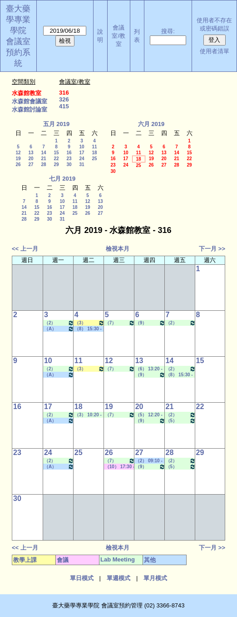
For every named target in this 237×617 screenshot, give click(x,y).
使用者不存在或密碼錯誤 (214, 24)
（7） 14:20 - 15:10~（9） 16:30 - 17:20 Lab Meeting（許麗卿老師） (120, 323)
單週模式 (118, 578)
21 (43, 158)
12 (17, 152)
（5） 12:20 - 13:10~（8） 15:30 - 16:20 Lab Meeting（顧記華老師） (149, 415)
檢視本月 (117, 248)
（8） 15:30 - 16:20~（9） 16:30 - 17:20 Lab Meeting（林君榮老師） (179, 375)
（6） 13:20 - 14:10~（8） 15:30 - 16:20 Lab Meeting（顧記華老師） (149, 369)
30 (68, 164)
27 (30, 164)
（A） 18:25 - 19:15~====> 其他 (59, 329)
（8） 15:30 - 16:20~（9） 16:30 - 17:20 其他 (88, 329)
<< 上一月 (25, 248)
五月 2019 (56, 124)
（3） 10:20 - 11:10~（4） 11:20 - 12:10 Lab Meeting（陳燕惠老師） (88, 415)
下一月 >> (212, 248)
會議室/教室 (118, 35)
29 (56, 164)
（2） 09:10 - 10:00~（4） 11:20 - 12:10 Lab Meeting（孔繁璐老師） (59, 323)
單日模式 (82, 578)
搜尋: (168, 31)
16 (68, 152)
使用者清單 (214, 51)
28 (43, 164)
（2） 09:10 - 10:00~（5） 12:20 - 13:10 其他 (149, 461)
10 (81, 146)
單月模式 (155, 578)
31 (81, 164)
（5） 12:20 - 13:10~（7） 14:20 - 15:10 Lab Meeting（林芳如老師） (181, 421)
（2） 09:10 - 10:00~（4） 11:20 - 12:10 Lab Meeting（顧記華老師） (181, 323)
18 (94, 152)
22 (56, 158)
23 (68, 158)
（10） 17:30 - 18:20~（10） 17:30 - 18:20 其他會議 (120, 467)
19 (17, 158)
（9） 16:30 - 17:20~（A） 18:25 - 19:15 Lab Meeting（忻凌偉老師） (150, 323)
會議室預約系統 (18, 52)
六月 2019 (151, 124)
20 (30, 158)
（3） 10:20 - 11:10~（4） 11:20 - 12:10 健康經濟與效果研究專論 (89, 323)
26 (17, 164)
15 (56, 152)
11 (94, 146)
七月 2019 (62, 178)
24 (81, 158)
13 (30, 152)
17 (81, 152)
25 (94, 158)
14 (43, 152)
